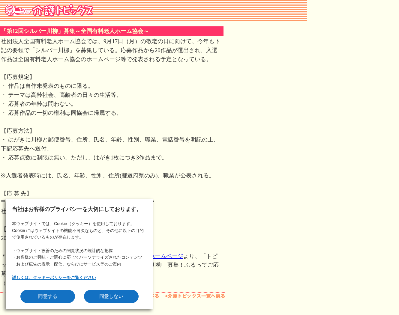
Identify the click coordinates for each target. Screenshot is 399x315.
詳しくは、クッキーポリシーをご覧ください (54, 277)
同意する (47, 296)
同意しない (111, 296)
